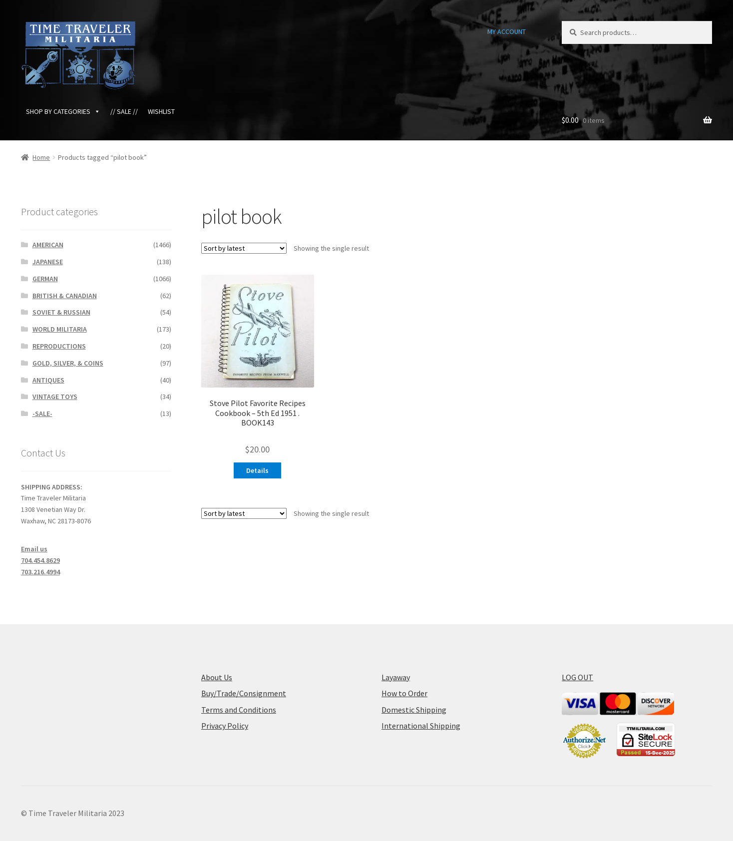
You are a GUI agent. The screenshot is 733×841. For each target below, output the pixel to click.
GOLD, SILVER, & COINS (67, 363)
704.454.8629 (40, 560)
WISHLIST (161, 111)
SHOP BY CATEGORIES (63, 111)
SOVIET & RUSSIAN (61, 312)
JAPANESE (47, 261)
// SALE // (124, 111)
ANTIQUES (48, 380)
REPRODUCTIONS (59, 346)
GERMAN (45, 278)
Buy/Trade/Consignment (243, 693)
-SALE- (42, 413)
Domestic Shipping (413, 710)
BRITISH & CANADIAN (64, 295)
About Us (216, 677)
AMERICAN (47, 244)
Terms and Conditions (238, 710)
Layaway (395, 677)
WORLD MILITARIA (59, 329)
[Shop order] (244, 248)
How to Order (404, 693)
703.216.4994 (40, 571)
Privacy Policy (224, 726)
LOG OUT (577, 677)
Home (41, 157)
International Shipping (420, 726)
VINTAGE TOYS (54, 396)
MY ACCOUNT (506, 31)
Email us (34, 548)
